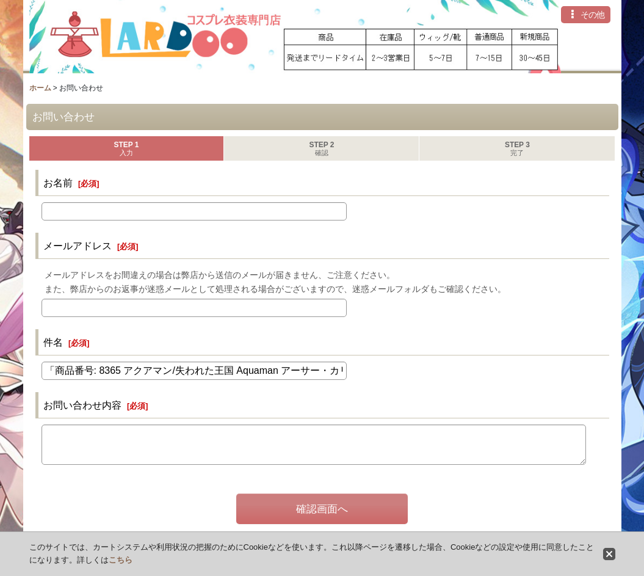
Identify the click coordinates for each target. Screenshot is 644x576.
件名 (53, 342)
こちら (120, 559)
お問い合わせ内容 (82, 404)
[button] (585, 14)
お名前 (58, 182)
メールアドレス (77, 245)
